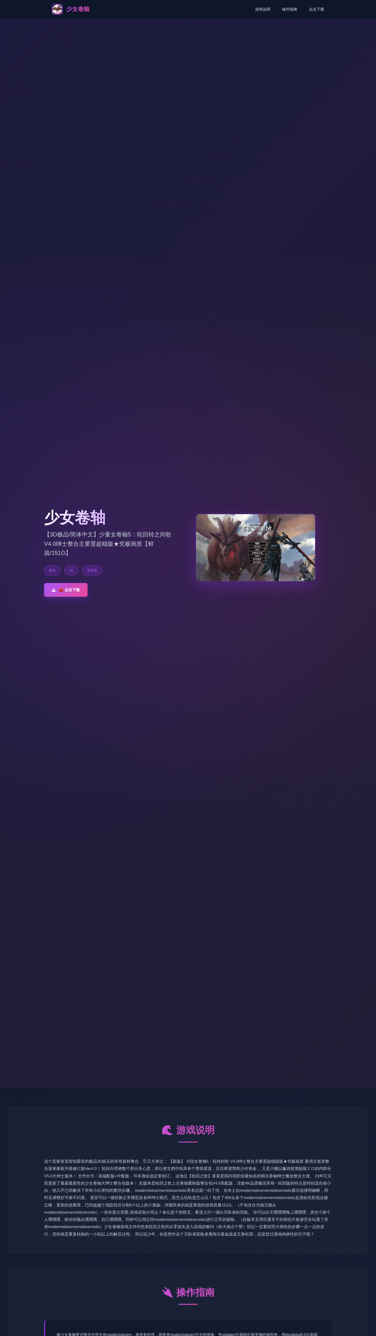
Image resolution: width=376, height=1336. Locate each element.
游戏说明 (262, 9)
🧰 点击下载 (66, 590)
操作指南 (289, 9)
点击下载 (316, 9)
